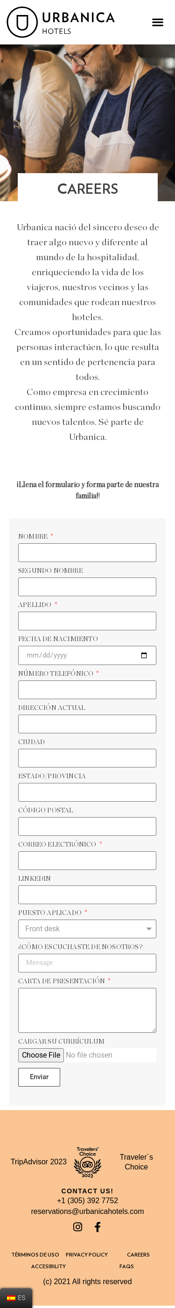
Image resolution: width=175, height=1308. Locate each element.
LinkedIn (34, 879)
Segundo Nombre (50, 571)
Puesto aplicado (50, 913)
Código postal (45, 810)
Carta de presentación (62, 981)
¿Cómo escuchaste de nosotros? (80, 947)
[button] (157, 22)
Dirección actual (51, 708)
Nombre (33, 536)
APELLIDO (35, 605)
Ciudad (31, 742)
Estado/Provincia (52, 776)
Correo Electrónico (58, 844)
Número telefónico (56, 674)
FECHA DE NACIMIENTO (58, 639)
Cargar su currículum (61, 1041)
